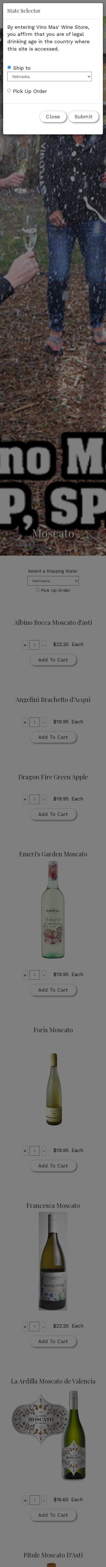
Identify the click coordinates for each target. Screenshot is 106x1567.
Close (53, 116)
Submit (83, 116)
